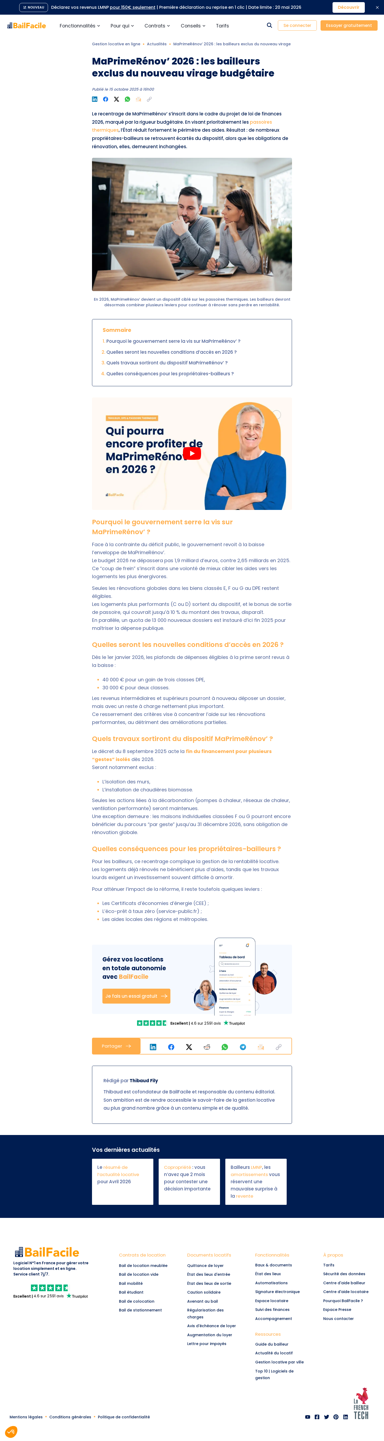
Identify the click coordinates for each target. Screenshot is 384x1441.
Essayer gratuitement (349, 25)
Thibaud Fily (143, 1080)
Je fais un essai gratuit (136, 996)
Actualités (157, 44)
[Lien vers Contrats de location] (144, 1256)
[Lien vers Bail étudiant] (144, 1292)
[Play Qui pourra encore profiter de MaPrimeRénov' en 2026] (192, 453)
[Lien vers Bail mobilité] (144, 1283)
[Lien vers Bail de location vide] (144, 1274)
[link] (154, 1023)
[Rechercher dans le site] (269, 25)
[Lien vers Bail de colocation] (144, 1301)
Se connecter (297, 25)
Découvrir (348, 7)
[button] (149, 99)
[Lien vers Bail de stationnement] (144, 1310)
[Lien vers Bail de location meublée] (144, 1265)
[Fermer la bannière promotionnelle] (377, 7)
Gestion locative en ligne (116, 44)
